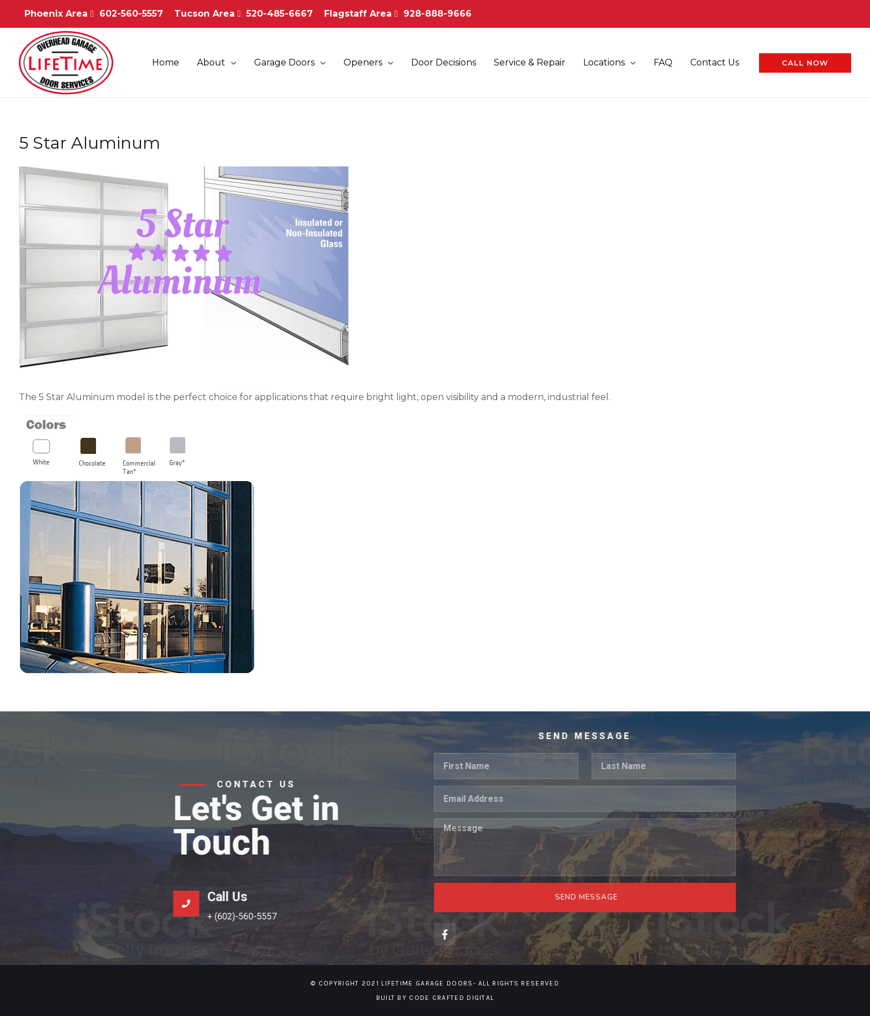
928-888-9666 (437, 13)
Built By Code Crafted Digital (435, 998)
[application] (230, 62)
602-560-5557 (131, 13)
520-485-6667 (279, 13)
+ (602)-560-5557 (508, 737)
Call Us (493, 718)
